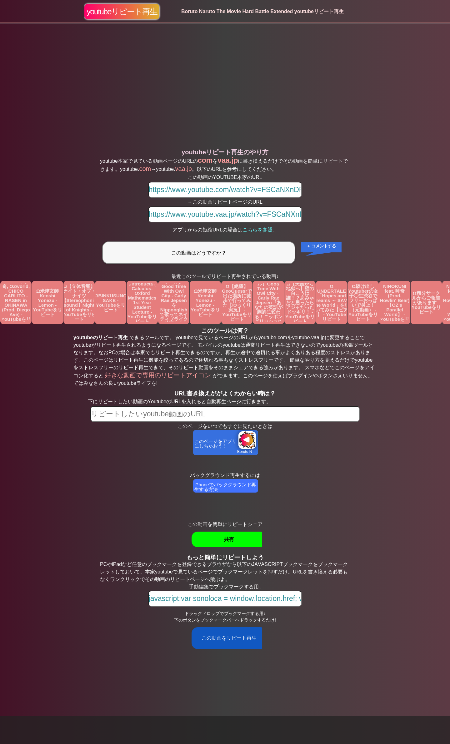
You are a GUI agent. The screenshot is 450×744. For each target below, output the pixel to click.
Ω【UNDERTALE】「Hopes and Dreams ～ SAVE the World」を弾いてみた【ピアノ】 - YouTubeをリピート (332, 303)
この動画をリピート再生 (229, 638)
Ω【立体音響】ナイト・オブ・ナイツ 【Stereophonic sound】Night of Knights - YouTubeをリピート (79, 303)
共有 (229, 539)
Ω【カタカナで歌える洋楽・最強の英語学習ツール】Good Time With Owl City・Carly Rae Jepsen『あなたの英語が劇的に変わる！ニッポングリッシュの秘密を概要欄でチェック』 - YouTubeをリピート (268, 302)
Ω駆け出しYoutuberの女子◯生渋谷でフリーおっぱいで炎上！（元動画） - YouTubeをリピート (363, 303)
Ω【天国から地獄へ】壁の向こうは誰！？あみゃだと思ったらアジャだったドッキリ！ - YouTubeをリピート (300, 302)
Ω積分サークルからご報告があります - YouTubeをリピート (426, 302)
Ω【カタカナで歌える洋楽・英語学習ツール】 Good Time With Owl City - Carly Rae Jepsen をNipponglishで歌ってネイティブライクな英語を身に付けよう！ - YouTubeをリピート (173, 302)
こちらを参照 (257, 229)
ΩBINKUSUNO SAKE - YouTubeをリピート (111, 302)
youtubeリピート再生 (122, 11)
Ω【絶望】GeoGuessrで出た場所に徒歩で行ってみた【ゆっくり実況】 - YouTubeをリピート (237, 303)
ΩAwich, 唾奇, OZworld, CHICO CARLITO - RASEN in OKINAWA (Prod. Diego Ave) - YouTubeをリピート (16, 302)
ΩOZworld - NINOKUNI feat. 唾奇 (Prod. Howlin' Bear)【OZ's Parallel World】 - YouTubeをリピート (394, 302)
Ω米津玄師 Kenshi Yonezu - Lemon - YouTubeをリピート (47, 302)
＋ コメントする (321, 246)
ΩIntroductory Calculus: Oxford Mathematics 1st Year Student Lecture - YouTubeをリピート (142, 302)
